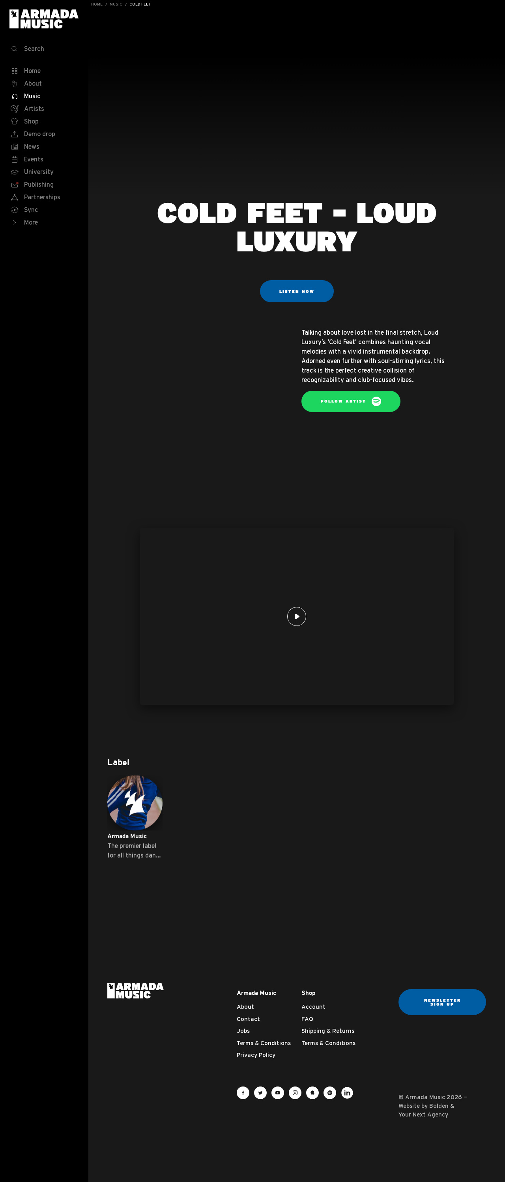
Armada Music (44, 19)
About (245, 1006)
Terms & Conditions (264, 1043)
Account (313, 1006)
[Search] (44, 49)
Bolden (439, 1105)
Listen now (296, 291)
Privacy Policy (256, 1054)
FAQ (307, 1018)
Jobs (243, 1030)
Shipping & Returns (327, 1030)
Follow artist (351, 401)
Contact (248, 1018)
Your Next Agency (423, 1114)
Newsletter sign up (442, 1002)
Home (97, 4)
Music (116, 4)
